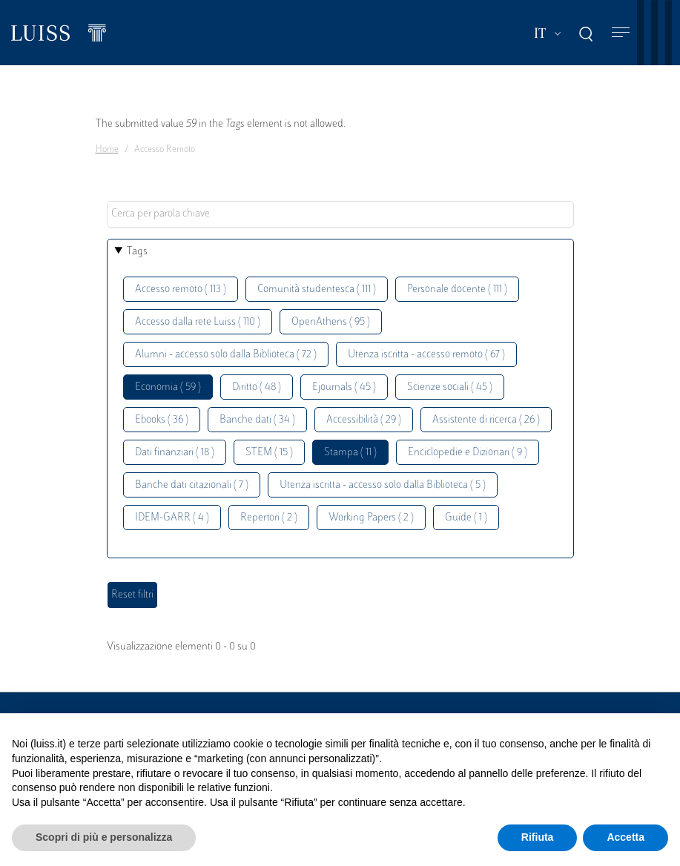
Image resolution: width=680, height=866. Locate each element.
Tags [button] (137, 251)
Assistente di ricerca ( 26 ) (486, 420)
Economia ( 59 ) (168, 387)
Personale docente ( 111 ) (457, 289)
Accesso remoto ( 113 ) (180, 289)
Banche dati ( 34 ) (257, 420)
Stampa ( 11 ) (350, 452)
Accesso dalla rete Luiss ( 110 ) (197, 322)
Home (107, 149)
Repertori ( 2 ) (268, 517)
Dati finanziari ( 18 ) (174, 452)
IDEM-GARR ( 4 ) (172, 517)
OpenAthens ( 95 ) (330, 322)
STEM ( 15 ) (269, 452)
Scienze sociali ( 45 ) (449, 387)
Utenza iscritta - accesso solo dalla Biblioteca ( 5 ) (383, 485)
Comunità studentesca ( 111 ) (316, 289)
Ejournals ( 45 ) (344, 387)
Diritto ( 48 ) (256, 387)
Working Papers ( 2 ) (371, 517)
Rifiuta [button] (537, 837)
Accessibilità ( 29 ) (363, 420)
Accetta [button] (625, 837)
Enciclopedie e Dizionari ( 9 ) (467, 452)
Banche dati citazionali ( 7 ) (191, 485)
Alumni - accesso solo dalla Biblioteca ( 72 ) (226, 354)
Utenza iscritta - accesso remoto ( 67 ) (426, 354)
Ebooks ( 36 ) (161, 420)
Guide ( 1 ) (466, 517)
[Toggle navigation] (621, 33)
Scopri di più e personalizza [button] (104, 837)
